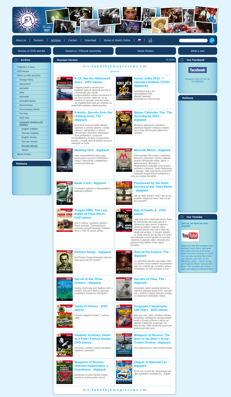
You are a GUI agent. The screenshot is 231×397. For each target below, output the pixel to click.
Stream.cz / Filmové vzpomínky (83, 50)
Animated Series (28, 101)
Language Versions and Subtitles (31, 123)
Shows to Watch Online (117, 40)
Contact (72, 40)
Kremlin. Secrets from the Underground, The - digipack (93, 116)
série (22, 92)
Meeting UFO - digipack (92, 150)
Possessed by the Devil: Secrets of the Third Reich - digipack (153, 186)
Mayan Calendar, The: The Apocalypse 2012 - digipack (153, 116)
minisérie (24, 88)
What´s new (197, 50)
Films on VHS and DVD (28, 75)
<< (84, 66)
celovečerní (25, 84)
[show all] (114, 71)
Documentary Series (30, 109)
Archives (56, 40)
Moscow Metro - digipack (152, 150)
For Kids (24, 113)
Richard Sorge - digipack (93, 252)
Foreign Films (26, 80)
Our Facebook (195, 59)
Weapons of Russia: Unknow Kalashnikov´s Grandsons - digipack (91, 365)
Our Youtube (194, 217)
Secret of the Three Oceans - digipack (89, 280)
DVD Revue (23, 71)
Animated (24, 96)
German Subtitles (30, 133)
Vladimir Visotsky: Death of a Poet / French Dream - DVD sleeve (94, 338)
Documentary (26, 105)
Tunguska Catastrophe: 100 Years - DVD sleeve (151, 308)
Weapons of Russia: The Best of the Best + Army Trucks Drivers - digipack (152, 338)
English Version (29, 137)
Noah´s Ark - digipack (90, 183)
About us (21, 40)
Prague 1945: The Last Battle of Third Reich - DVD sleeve (91, 214)
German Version (30, 141)
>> (145, 66)
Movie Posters (24, 154)
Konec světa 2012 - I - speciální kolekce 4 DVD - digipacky (152, 82)
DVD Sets (24, 118)
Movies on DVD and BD (31, 50)
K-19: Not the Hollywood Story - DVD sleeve (92, 80)
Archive (25, 59)
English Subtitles (30, 129)
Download (90, 40)
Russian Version (30, 146)
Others (25, 150)
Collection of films (26, 67)
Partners (38, 40)
